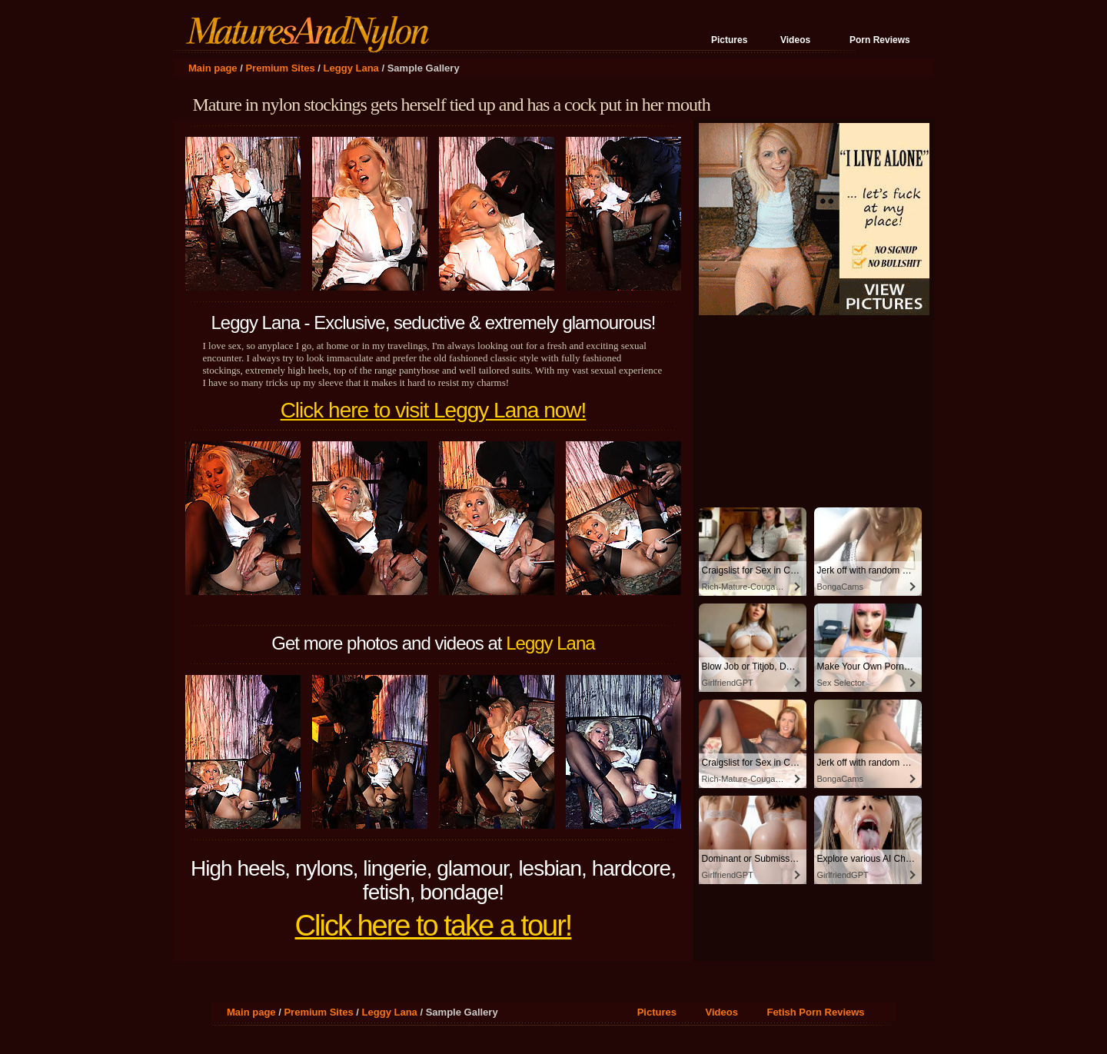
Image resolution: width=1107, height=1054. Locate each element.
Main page (213, 68)
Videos (795, 40)
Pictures (729, 40)
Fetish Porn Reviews (815, 1012)
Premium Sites (279, 68)
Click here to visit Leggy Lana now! (434, 410)
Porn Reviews (879, 40)
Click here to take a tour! (433, 925)
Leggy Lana (351, 68)
